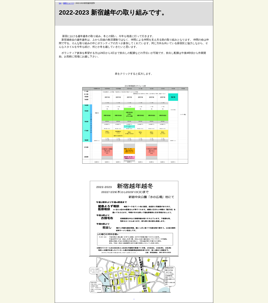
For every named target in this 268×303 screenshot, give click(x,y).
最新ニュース (68, 3)
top (60, 3)
